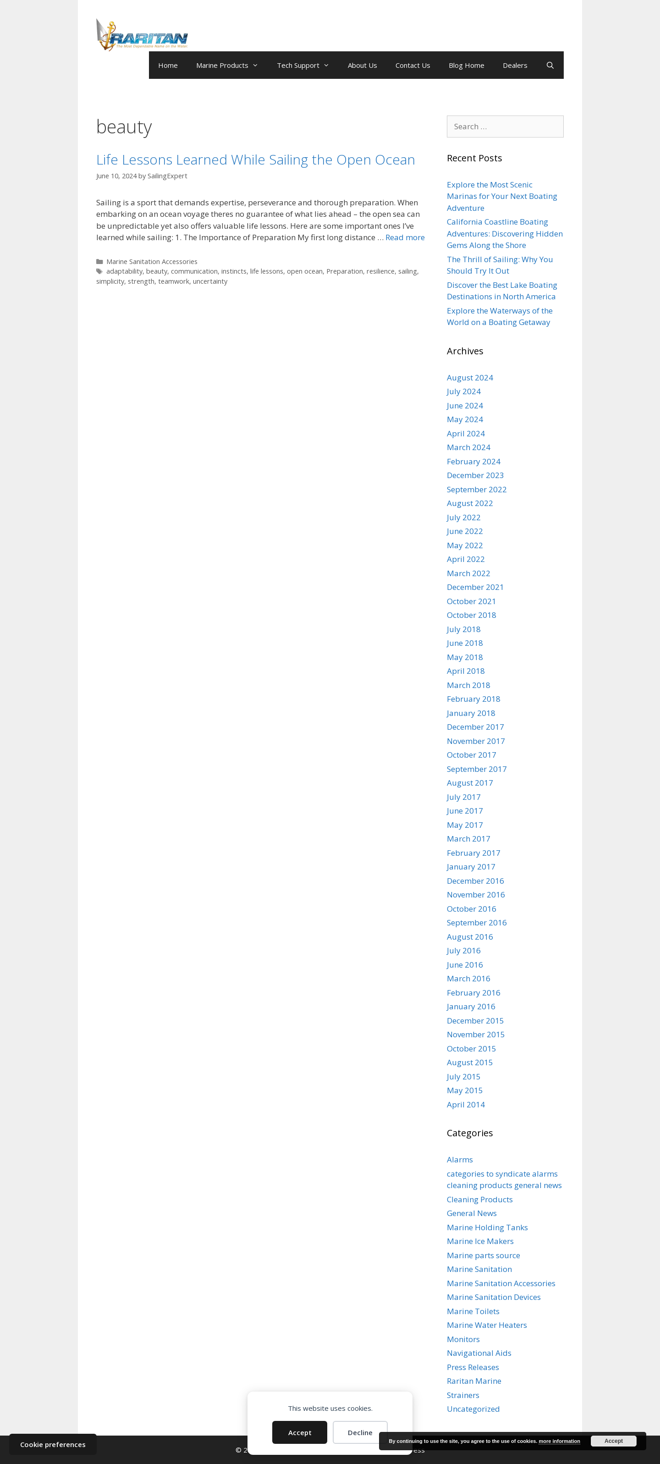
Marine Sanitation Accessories (152, 261)
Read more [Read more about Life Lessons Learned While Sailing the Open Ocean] (405, 237)
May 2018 (465, 657)
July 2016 (464, 950)
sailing (407, 271)
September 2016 (477, 922)
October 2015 (471, 1048)
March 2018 (468, 685)
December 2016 (475, 880)
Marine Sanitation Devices (494, 1297)
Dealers (515, 65)
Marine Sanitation (479, 1269)
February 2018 (473, 698)
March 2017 (468, 838)
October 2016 (471, 908)
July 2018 (464, 629)
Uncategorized (473, 1408)
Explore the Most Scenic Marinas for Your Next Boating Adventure (502, 196)
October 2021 (471, 601)
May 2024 (465, 419)
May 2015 (465, 1090)
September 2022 (477, 489)
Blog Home (466, 65)
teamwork (173, 281)
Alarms (460, 1159)
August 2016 (470, 936)
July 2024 (464, 391)
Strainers (463, 1395)
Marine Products (232, 65)
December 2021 (475, 587)
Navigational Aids (479, 1353)
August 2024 (470, 377)
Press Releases (473, 1367)
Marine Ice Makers (480, 1241)
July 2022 (464, 517)
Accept (300, 1432)
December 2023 (475, 475)
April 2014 (466, 1104)
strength (141, 281)
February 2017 (473, 853)
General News (472, 1213)
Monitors (463, 1339)
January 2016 (471, 1006)
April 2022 (466, 559)
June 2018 (465, 643)
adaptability (124, 271)
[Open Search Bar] (550, 65)
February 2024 (473, 461)
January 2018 (471, 713)
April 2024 (466, 433)
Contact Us (413, 65)
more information (559, 1441)
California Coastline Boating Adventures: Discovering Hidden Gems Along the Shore (505, 233)
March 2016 (468, 978)
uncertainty (210, 281)
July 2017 (464, 797)
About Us (362, 65)
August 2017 (470, 782)
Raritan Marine (474, 1381)
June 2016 (465, 964)
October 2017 (471, 754)
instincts (234, 271)
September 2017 (477, 769)
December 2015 (475, 1020)
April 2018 (466, 671)
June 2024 (465, 405)
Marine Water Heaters (487, 1325)
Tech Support (308, 65)
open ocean (305, 271)
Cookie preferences (53, 1444)
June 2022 (465, 531)
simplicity (110, 281)
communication (194, 271)
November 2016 (476, 894)
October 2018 (471, 615)
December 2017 (475, 726)
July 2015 (464, 1076)
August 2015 (470, 1062)
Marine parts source (483, 1255)
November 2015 (476, 1034)
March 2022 (468, 573)
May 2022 (465, 545)
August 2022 (470, 503)
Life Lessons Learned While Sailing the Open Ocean (255, 159)
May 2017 (465, 825)
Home (168, 65)
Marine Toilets (473, 1311)
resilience (381, 271)
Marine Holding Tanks (487, 1227)
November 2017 (476, 741)
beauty (156, 271)
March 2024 (468, 447)
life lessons (266, 271)
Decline (360, 1432)
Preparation (344, 271)
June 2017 (465, 810)
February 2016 (473, 992)
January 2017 (471, 866)
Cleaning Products (480, 1199)
